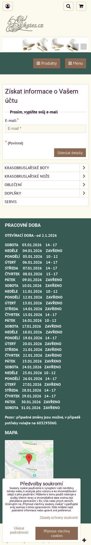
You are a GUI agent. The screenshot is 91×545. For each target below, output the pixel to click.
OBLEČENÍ (46, 185)
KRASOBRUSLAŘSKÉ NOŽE (46, 176)
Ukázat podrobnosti (19, 530)
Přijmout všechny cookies (57, 533)
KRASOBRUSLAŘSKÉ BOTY (46, 168)
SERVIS (11, 201)
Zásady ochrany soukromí (59, 517)
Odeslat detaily (70, 152)
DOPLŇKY (46, 193)
